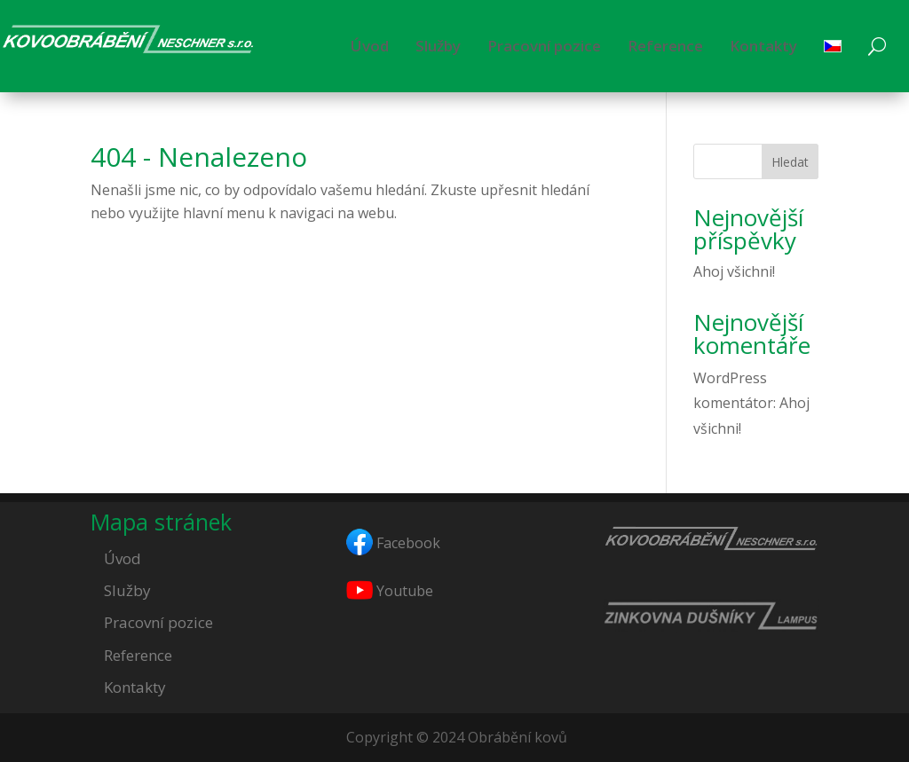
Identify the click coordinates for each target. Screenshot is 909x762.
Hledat (790, 161)
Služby (438, 45)
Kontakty (763, 45)
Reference (665, 45)
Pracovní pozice (544, 45)
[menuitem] (832, 46)
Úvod (370, 45)
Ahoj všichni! (734, 271)
